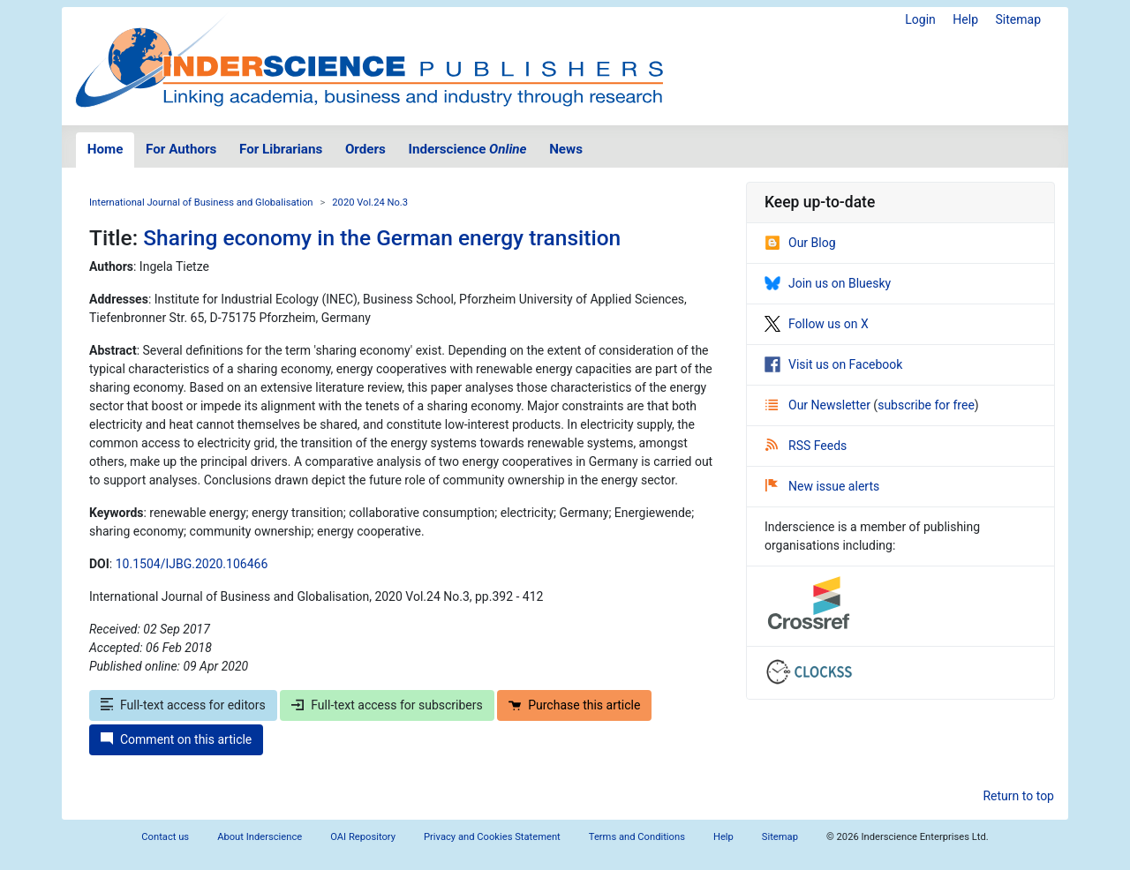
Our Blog (800, 243)
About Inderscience (259, 837)
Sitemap (1018, 19)
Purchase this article (574, 705)
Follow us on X (817, 324)
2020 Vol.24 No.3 (370, 202)
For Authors (181, 149)
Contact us (165, 837)
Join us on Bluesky (828, 283)
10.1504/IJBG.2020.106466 (192, 564)
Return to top (1018, 796)
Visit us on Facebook (833, 364)
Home (105, 149)
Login (920, 19)
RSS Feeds (806, 446)
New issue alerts (822, 486)
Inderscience (468, 149)
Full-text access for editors (183, 705)
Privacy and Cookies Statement (492, 837)
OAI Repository (363, 837)
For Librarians (280, 149)
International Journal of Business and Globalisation (201, 202)
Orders (365, 149)
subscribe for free (926, 405)
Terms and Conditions (637, 837)
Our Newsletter (819, 405)
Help (965, 19)
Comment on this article (176, 739)
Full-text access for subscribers (386, 705)
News (566, 149)
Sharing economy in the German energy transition (382, 238)
